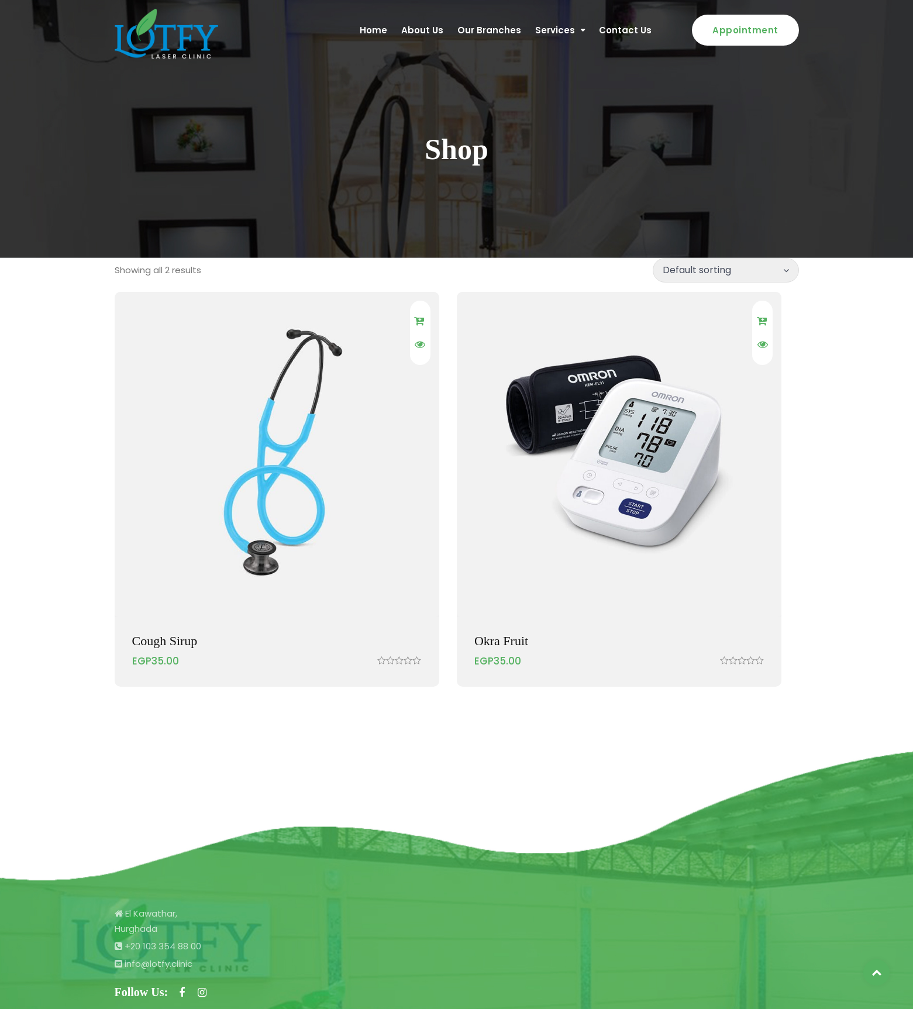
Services (555, 30)
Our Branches (489, 30)
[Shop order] (726, 270)
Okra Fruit (392, 532)
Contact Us (625, 30)
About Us (422, 30)
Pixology (780, 986)
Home (373, 30)
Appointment (745, 30)
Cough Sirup (165, 532)
